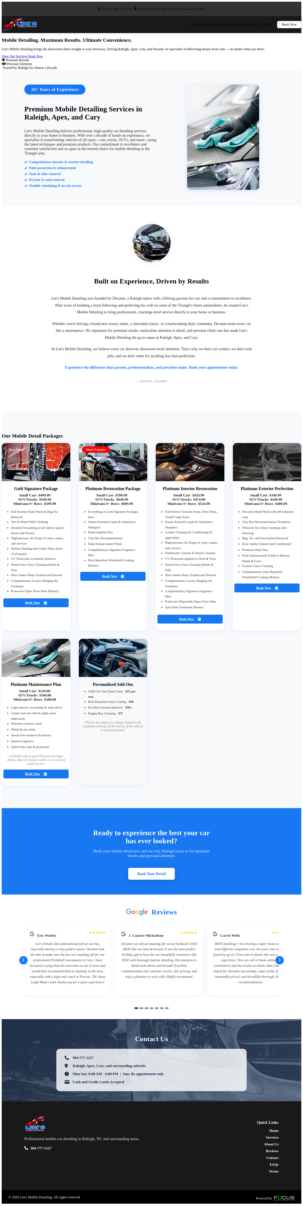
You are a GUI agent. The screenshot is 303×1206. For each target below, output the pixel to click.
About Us (224, 24)
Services (208, 24)
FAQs (268, 24)
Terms (274, 1172)
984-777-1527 (123, 9)
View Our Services (14, 56)
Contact (255, 24)
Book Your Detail (151, 874)
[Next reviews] (279, 961)
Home (194, 24)
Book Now (289, 24)
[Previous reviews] (23, 961)
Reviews (240, 24)
